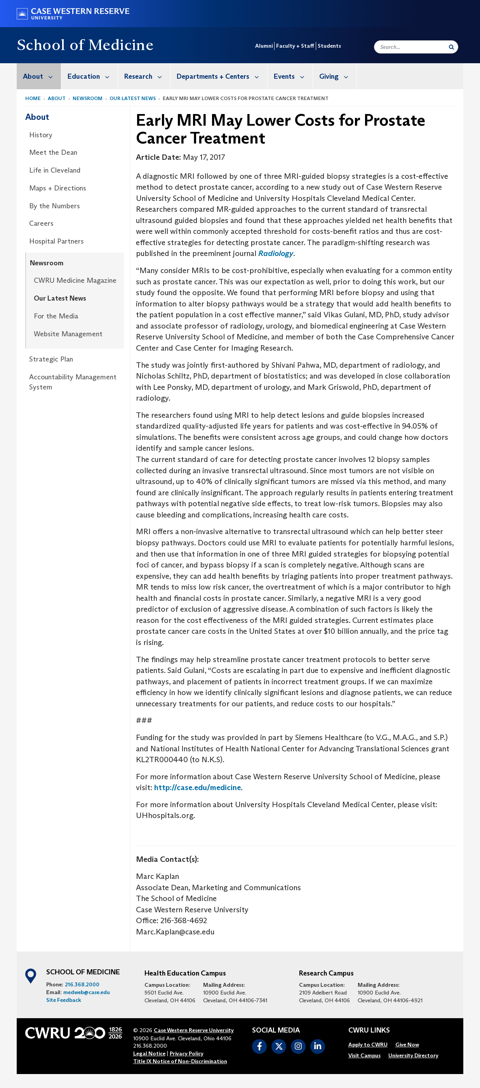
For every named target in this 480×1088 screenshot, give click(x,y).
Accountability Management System (73, 382)
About (42, 76)
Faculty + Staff (295, 45)
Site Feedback (63, 999)
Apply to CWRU (368, 1044)
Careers (41, 223)
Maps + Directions (57, 188)
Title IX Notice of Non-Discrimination (180, 1061)
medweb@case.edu (86, 992)
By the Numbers (54, 206)
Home (33, 98)
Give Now (407, 1044)
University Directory (413, 1055)
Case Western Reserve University (194, 1030)
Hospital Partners (56, 241)
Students (329, 45)
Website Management (68, 334)
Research (147, 76)
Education (93, 76)
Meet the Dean (53, 152)
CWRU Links (369, 1030)
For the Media (56, 316)
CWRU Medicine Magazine (75, 280)
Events (293, 76)
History (40, 135)
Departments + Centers (222, 76)
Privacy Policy (186, 1053)
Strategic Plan (51, 359)
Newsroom (88, 98)
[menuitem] (39, 76)
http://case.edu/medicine (197, 787)
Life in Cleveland (54, 170)
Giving (338, 76)
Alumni (264, 45)
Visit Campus (364, 1055)
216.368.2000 (82, 984)
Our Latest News (133, 98)
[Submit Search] (451, 47)
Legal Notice (149, 1053)
